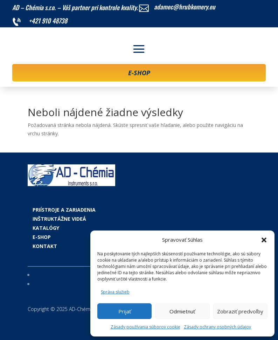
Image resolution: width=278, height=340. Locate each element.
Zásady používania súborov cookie (145, 327)
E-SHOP (139, 73)
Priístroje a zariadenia (64, 209)
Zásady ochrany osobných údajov (217, 327)
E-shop (42, 237)
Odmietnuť (182, 311)
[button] (263, 239)
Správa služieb (115, 292)
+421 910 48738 (48, 20)
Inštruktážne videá (59, 218)
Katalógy (46, 228)
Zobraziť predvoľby (240, 311)
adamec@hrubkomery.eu (184, 6)
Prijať (124, 311)
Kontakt (45, 246)
